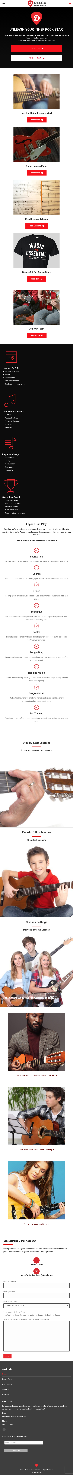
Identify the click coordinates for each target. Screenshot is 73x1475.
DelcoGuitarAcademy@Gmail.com (36, 1275)
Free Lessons (10, 1157)
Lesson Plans (10, 1009)
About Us (8, 1083)
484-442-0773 (36, 1264)
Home (4, 1374)
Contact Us (6, 1395)
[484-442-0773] (36, 1260)
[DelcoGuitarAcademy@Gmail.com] (36, 1271)
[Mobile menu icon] (3, 3)
